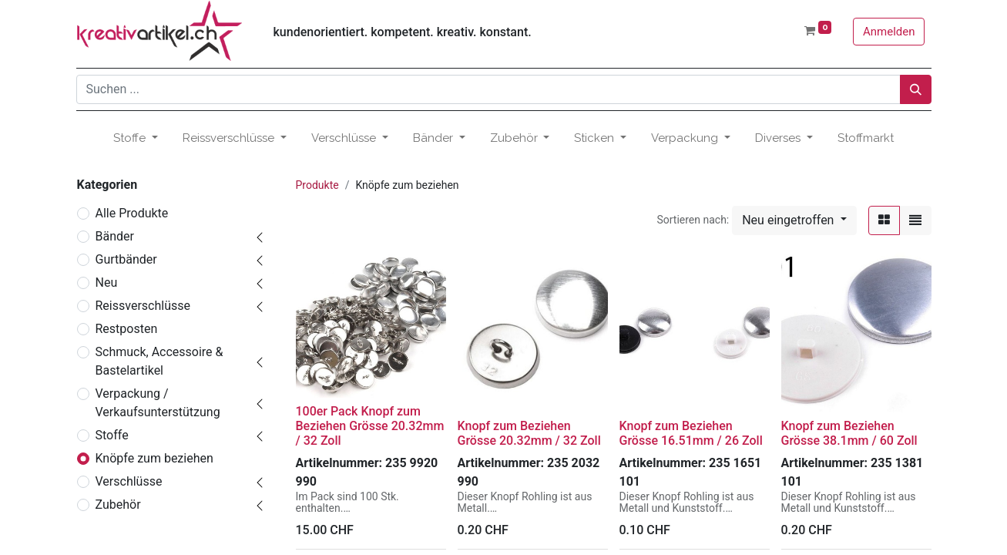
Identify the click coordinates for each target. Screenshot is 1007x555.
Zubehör (118, 504)
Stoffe (112, 435)
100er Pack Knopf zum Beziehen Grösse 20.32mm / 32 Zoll (370, 426)
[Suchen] (915, 89)
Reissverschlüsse (143, 305)
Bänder (115, 236)
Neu (107, 282)
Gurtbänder (126, 259)
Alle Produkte (132, 213)
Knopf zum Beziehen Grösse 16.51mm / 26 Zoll (691, 433)
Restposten (127, 328)
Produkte (317, 185)
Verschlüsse (129, 481)
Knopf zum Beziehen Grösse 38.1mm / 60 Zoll (849, 433)
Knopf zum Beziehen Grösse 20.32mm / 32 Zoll (529, 433)
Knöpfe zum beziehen (154, 458)
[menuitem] (865, 138)
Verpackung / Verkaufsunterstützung (158, 402)
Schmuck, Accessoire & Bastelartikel (159, 361)
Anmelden (889, 32)
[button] (794, 220)
